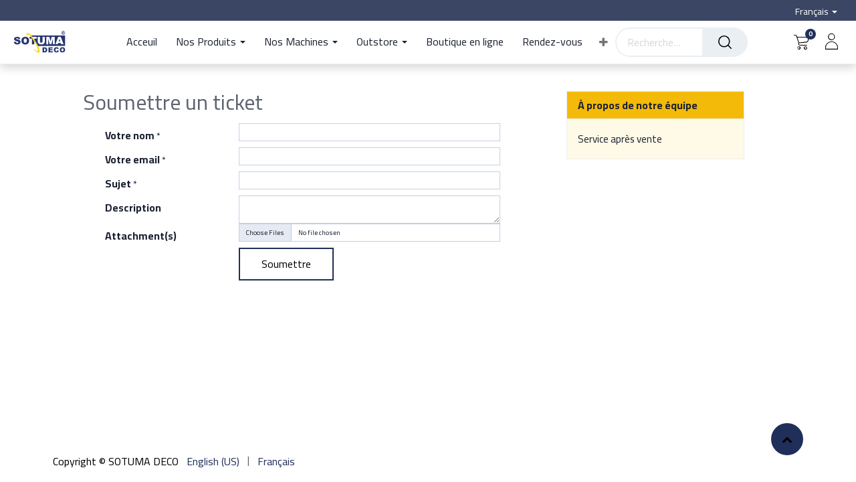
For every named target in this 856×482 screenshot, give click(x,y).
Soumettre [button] (286, 264)
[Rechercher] (725, 42)
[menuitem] (146, 42)
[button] (603, 42)
